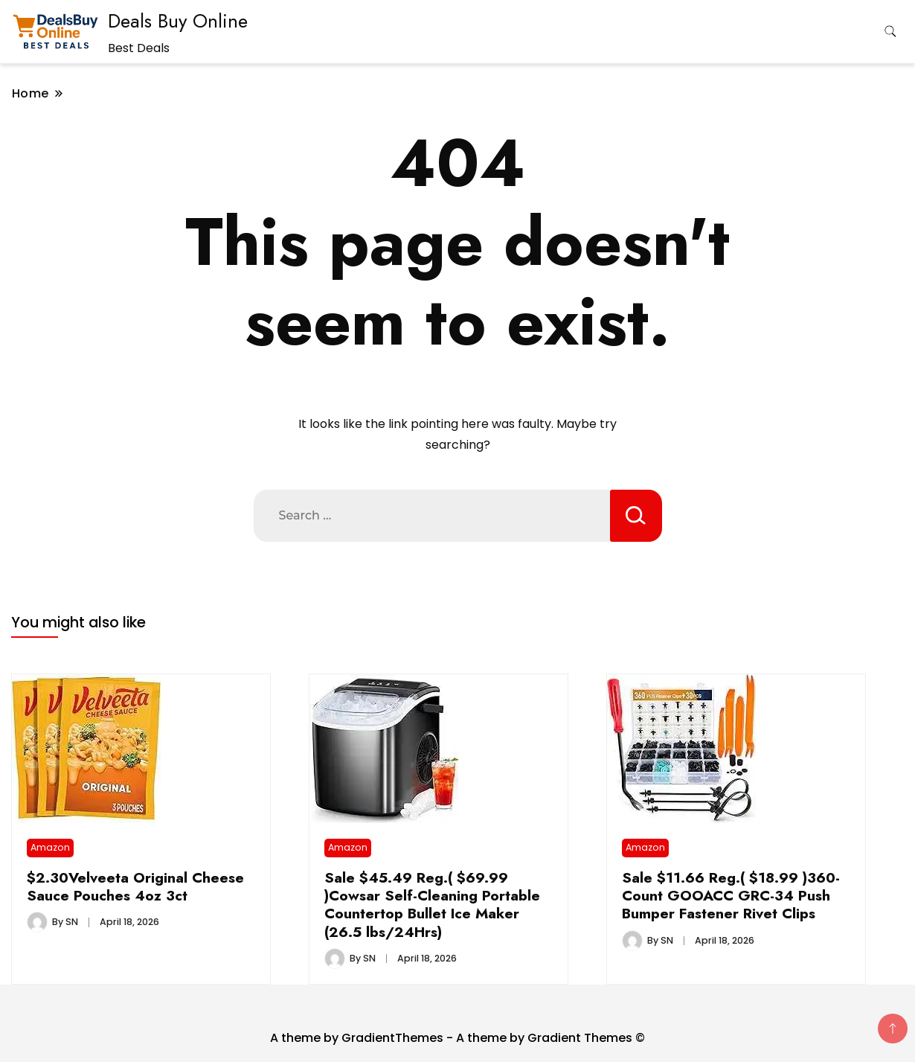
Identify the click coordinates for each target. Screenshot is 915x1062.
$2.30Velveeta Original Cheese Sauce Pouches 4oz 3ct (135, 886)
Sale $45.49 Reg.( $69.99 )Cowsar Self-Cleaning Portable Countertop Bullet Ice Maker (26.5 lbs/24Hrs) (432, 904)
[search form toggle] (890, 31)
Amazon (50, 847)
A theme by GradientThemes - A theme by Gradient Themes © (457, 1037)
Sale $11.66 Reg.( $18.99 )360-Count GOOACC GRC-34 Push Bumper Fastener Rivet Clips (731, 895)
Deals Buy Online (178, 21)
